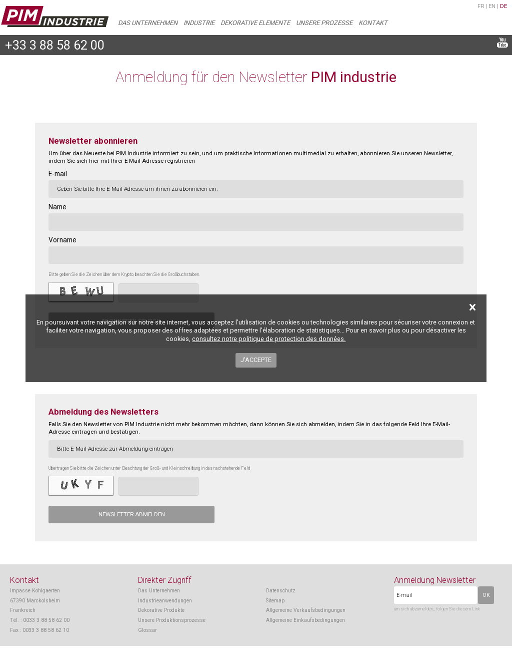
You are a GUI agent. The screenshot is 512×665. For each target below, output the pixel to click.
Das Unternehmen (148, 23)
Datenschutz (281, 590)
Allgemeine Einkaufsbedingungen (305, 620)
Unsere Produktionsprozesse (172, 620)
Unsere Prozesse (324, 23)
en (492, 6)
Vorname (62, 240)
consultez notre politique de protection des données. (269, 339)
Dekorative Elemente (255, 23)
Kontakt (373, 23)
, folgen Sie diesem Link (457, 608)
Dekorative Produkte (161, 610)
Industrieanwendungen (165, 600)
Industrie (199, 23)
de (503, 6)
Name (57, 207)
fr (481, 6)
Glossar (147, 630)
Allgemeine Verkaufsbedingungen (306, 610)
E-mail (57, 174)
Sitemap (275, 600)
